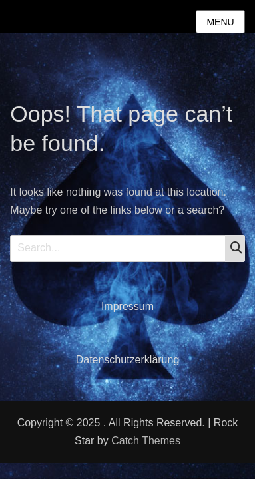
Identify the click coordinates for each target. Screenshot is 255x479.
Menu (220, 22)
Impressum (127, 306)
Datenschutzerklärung (128, 359)
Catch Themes (145, 440)
